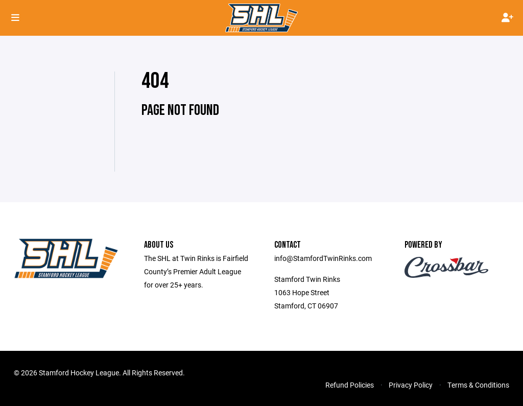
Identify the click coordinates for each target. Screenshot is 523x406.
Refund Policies (349, 385)
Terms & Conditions (478, 385)
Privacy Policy (411, 385)
